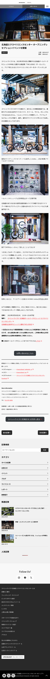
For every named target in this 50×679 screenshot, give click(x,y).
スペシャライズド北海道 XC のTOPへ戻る (24, 419)
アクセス (11, 6)
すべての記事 (6, 462)
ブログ (4, 479)
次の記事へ (43, 432)
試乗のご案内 (5, 592)
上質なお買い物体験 (8, 612)
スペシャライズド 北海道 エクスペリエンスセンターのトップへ (25, 673)
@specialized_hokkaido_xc (24, 369)
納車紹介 (5, 495)
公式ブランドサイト (7, 647)
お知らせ (4, 52)
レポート (5, 489)
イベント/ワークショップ (9, 621)
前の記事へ (7, 432)
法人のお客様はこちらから (9, 640)
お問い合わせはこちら (25, 353)
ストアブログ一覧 (7, 628)
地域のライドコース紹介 (9, 624)
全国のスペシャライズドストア (11, 644)
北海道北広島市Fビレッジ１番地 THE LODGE (17, 324)
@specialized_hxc (21, 372)
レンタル (4, 609)
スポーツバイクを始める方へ (10, 618)
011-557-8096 (9, 400)
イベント (5, 473)
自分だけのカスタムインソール (11, 602)
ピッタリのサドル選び (8, 598)
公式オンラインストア (8, 650)
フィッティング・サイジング (10, 595)
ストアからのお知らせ (8, 631)
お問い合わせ (33, 6)
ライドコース (6, 484)
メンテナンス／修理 (7, 605)
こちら (38, 341)
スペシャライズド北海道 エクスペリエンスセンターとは (18, 588)
